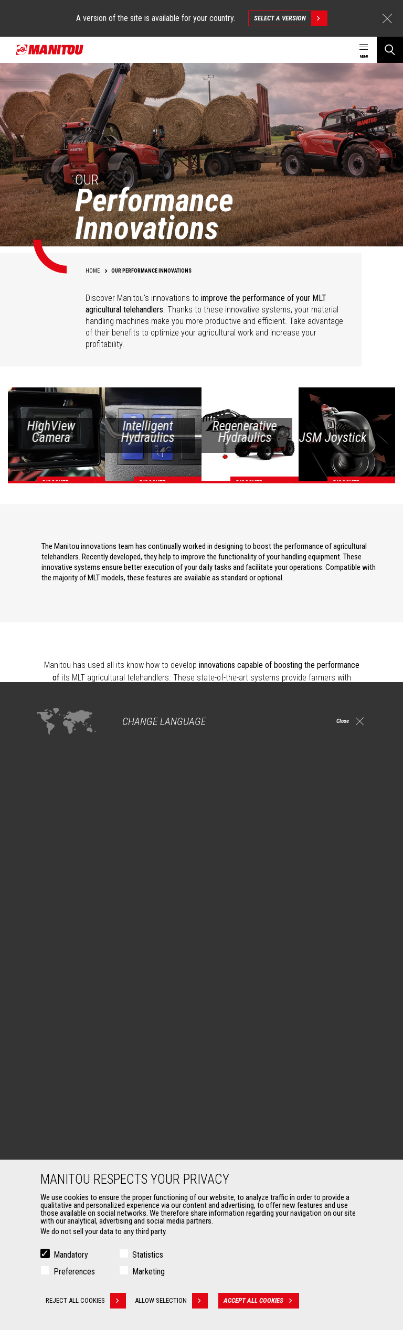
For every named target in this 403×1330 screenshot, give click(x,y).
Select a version (290, 18)
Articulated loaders (244, 1061)
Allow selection (175, 1301)
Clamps (50, 1137)
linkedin (345, 942)
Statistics (147, 1255)
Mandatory (71, 1255)
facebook (298, 942)
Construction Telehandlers (255, 1011)
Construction (58, 1023)
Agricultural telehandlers (252, 1023)
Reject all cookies (86, 1301)
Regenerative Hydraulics (127, 766)
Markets (46, 993)
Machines (225, 993)
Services (223, 1107)
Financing (230, 1125)
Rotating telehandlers (248, 1048)
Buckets (51, 1125)
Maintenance (235, 1150)
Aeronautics (57, 1061)
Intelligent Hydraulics (121, 740)
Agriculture (55, 1011)
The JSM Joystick (117, 803)
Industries (54, 1036)
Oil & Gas (52, 1048)
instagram (321, 942)
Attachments (55, 1107)
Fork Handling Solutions (74, 1150)
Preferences (74, 1272)
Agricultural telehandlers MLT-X (261, 1036)
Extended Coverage (244, 1137)
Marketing (148, 1272)
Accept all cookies (265, 1301)
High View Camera (117, 715)
